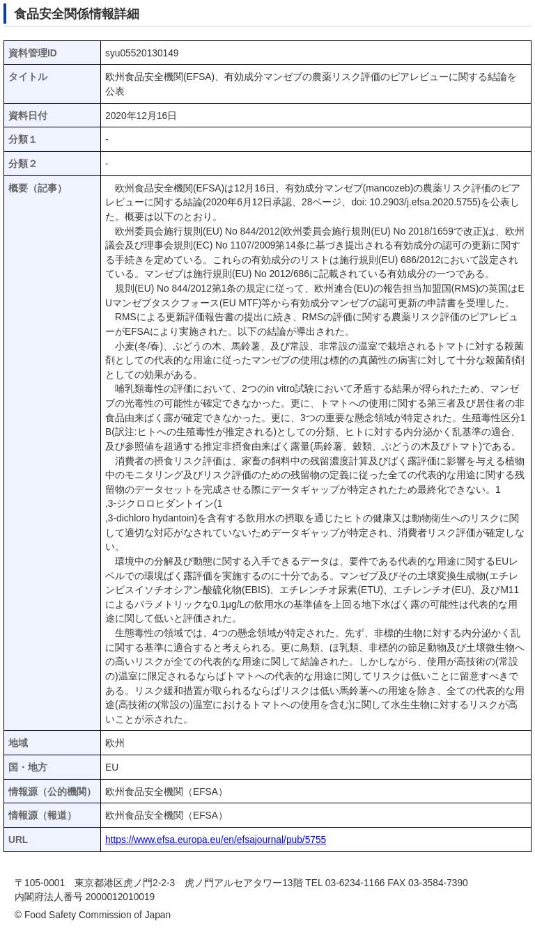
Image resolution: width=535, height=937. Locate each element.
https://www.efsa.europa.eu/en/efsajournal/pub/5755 (215, 840)
